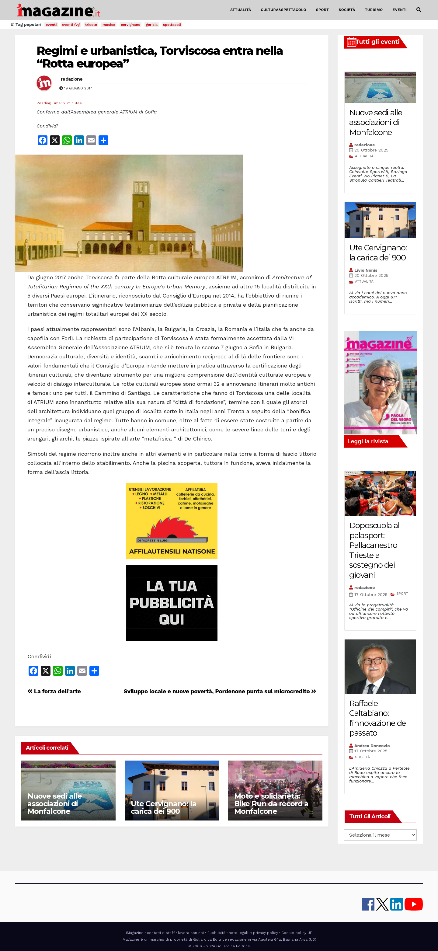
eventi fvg (71, 25)
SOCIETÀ (347, 10)
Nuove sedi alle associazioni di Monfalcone (54, 804)
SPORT (322, 10)
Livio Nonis (365, 270)
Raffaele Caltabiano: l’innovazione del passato (378, 718)
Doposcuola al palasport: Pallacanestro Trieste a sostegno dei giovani (374, 550)
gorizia (152, 25)
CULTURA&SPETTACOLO (283, 10)
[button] (418, 10)
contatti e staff (161, 933)
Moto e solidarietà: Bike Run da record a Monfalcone (271, 804)
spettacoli (172, 25)
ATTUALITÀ (240, 10)
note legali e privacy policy (253, 933)
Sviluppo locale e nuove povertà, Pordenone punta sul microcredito (220, 691)
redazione (72, 79)
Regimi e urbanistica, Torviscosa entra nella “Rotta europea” (159, 57)
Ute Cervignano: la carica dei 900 (163, 807)
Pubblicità (216, 933)
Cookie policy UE (296, 933)
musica (109, 25)
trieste (91, 25)
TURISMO (374, 10)
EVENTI (400, 10)
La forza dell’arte (54, 691)
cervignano (130, 25)
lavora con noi (191, 933)
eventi (51, 25)
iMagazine (135, 933)
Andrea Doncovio (372, 746)
